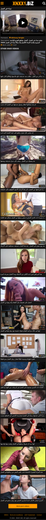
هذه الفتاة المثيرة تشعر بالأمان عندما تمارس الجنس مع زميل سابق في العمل (23, 500)
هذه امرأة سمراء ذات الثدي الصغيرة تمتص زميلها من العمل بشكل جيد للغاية (23, 218)
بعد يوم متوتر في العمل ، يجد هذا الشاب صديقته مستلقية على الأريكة (23, 246)
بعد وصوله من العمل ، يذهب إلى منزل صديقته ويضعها (18, 161)
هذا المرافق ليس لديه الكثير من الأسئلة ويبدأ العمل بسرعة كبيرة (21, 274)
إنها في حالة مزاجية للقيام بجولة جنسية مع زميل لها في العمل (20, 331)
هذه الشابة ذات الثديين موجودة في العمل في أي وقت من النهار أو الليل (23, 387)
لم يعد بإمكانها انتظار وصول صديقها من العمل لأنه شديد (18, 105)
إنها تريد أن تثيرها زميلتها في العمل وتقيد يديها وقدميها (17, 444)
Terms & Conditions (16, 515)
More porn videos (22, 506)
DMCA (6, 515)
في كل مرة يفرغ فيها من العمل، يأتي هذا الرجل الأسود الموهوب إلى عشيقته (23, 189)
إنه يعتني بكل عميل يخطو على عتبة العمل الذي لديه (17, 133)
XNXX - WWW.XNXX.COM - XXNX (23, 3)
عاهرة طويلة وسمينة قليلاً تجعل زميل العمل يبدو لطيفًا (18, 359)
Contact (39, 515)
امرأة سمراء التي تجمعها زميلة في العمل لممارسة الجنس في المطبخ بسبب (23, 416)
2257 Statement (29, 515)
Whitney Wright (16, 38)
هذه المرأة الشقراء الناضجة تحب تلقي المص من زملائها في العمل (22, 472)
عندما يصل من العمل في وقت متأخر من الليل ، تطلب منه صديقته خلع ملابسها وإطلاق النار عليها (23, 76)
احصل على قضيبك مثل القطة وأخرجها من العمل (16, 302)
